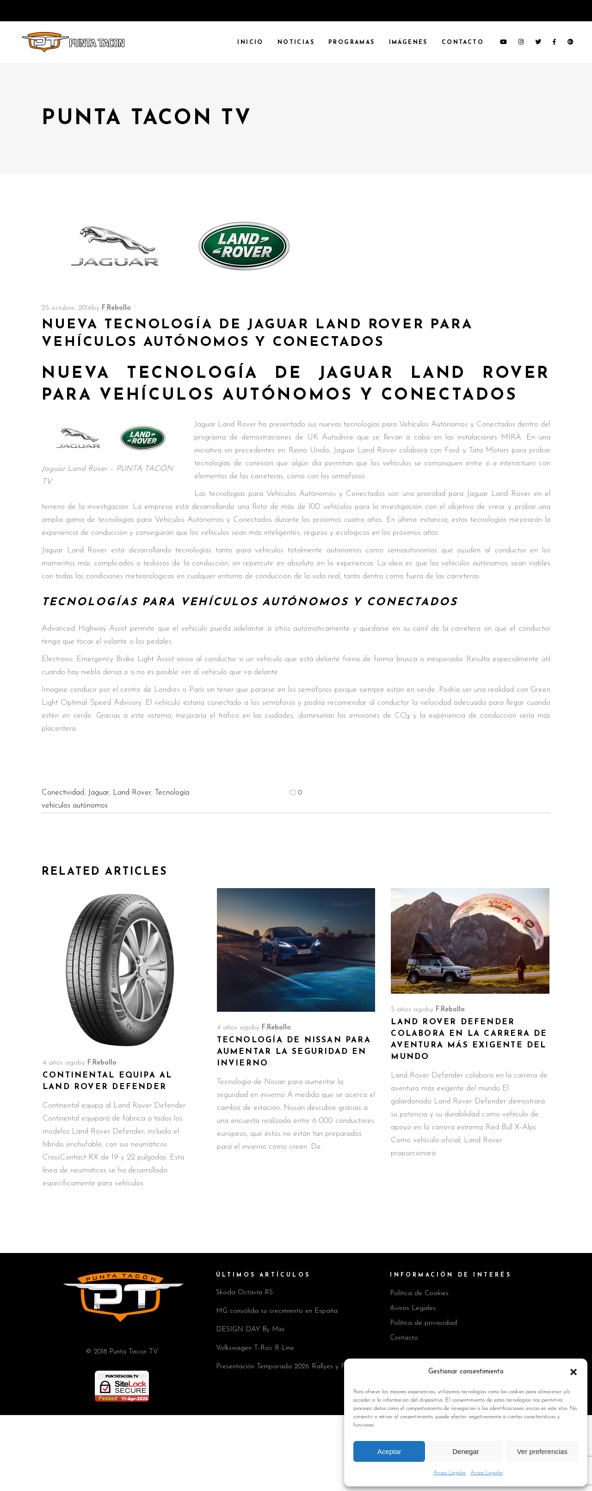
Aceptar (389, 1451)
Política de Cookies (419, 1293)
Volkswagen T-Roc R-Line (255, 1348)
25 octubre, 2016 (67, 308)
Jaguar (98, 792)
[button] (573, 1372)
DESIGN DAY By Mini (250, 1329)
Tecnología (172, 792)
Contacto (404, 1337)
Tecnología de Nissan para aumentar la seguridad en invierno (294, 1051)
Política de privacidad (423, 1323)
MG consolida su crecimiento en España (277, 1311)
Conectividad (63, 792)
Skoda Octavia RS (244, 1292)
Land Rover (132, 792)
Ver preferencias (542, 1451)
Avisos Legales (449, 1473)
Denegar (465, 1451)
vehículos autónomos (75, 805)
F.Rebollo (116, 308)
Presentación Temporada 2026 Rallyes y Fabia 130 (293, 1366)
